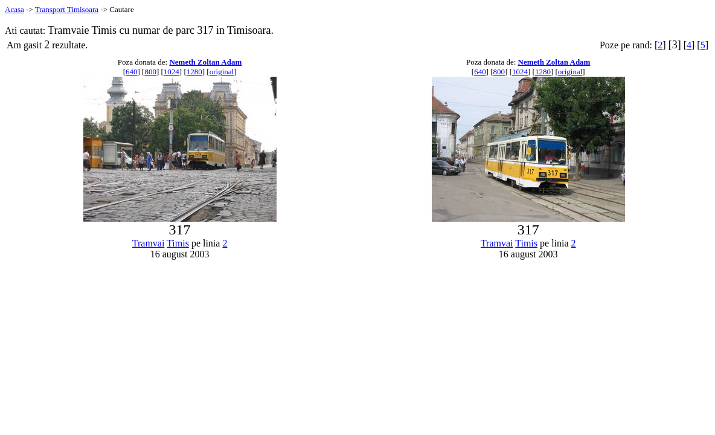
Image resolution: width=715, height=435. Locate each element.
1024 (171, 71)
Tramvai (148, 243)
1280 (194, 71)
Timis (178, 243)
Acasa (14, 9)
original (222, 71)
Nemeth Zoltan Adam (205, 61)
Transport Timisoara (66, 9)
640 (132, 71)
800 (150, 71)
